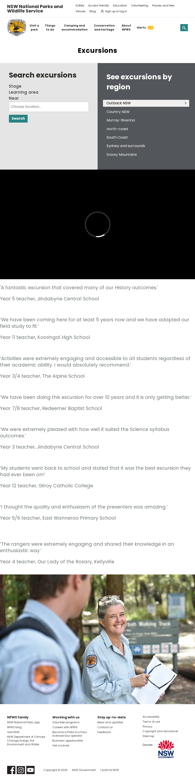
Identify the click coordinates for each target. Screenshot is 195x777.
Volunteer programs (66, 722)
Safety (80, 5)
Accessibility (151, 717)
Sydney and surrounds (126, 145)
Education (120, 5)
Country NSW (118, 111)
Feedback (104, 732)
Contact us (105, 727)
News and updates (110, 722)
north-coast (117, 128)
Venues (81, 11)
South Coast (117, 137)
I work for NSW (109, 770)
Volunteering (139, 5)
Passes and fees (163, 5)
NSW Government (84, 770)
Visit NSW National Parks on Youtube (30, 770)
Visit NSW (13, 732)
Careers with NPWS (65, 727)
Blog (93, 11)
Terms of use (151, 722)
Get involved (60, 745)
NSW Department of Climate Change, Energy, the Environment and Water (26, 740)
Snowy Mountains (122, 154)
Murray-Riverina (121, 120)
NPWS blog (14, 727)
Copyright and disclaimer (160, 731)
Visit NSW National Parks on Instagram (21, 770)
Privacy (147, 726)
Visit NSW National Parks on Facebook (11, 770)
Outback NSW (119, 103)
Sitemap (148, 736)
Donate (147, 745)
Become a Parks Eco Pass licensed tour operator (69, 734)
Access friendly (98, 5)
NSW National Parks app (23, 722)
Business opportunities (67, 740)
